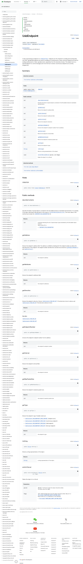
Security (21, 546)
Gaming (32, 540)
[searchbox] (9, 12)
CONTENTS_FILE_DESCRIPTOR (42, 214)
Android (21, 540)
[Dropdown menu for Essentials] (21, 1)
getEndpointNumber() (72, 247)
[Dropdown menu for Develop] (30, 1)
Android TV (43, 550)
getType (40, 143)
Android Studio (73, 1)
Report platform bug (76, 540)
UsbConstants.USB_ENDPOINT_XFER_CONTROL (36, 418)
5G (31, 551)
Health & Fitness (33, 545)
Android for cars (44, 548)
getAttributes (41, 113)
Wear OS (43, 544)
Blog (21, 552)
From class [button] (31, 166)
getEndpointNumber (43, 125)
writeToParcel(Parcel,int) (57, 212)
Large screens (44, 542)
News (21, 550)
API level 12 (76, 35)
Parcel (47, 154)
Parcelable (41, 44)
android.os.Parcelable (37, 79)
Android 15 (53, 545)
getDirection (41, 119)
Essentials (16, 1)
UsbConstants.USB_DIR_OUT (50, 301)
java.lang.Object (25, 47)
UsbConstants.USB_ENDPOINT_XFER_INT (35, 426)
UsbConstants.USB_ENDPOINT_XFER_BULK (35, 423)
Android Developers (26, 14)
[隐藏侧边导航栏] (16, 561)
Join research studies (76, 548)
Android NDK (64, 553)
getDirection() (29, 249)
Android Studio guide (65, 544)
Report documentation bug (76, 543)
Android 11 (53, 553)
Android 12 (53, 551)
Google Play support (76, 546)
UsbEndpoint (31, 90)
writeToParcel (41, 154)
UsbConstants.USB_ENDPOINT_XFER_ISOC (35, 421)
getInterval (41, 131)
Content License (56, 508)
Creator (25, 90)
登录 (80, 1)
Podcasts (21, 554)
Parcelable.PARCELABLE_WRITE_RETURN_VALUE (49, 495)
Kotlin (73, 38)
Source (21, 548)
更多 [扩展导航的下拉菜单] (34, 1)
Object (29, 44)
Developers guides (66, 546)
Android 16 (53, 542)
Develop (33, 14)
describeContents (42, 100)
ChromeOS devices (45, 546)
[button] (8, 17)
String (25, 149)
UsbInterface (44, 58)
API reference (6, 6)
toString (40, 149)
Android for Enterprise (22, 543)
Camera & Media (33, 547)
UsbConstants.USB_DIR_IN (29, 303)
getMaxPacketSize (42, 137)
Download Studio (65, 550)
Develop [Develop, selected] (26, 1)
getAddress (41, 107)
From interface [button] (33, 79)
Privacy (31, 549)
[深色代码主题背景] (78, 186)
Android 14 (53, 547)
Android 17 (53, 540)
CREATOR (40, 89)
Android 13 (53, 549)
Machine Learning (34, 542)
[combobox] (48, 1)
